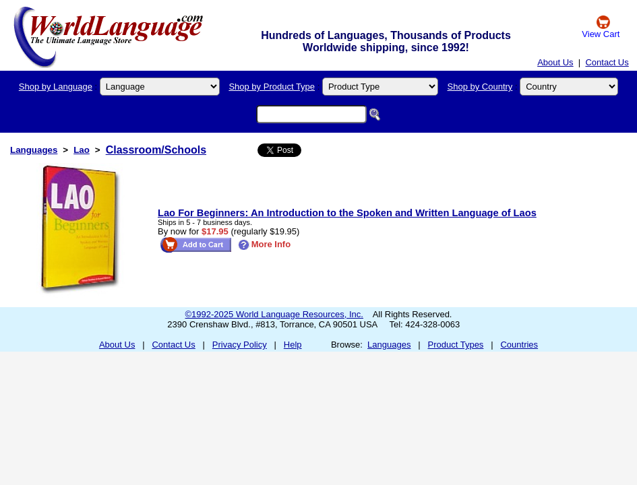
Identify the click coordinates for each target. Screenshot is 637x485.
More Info (264, 244)
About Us (555, 62)
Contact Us (606, 62)
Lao (81, 150)
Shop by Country (480, 87)
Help (293, 345)
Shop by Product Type (272, 87)
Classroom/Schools (156, 150)
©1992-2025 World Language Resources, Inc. (274, 314)
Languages (33, 150)
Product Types (456, 345)
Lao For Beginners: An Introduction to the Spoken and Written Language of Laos (347, 212)
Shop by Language (55, 87)
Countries (519, 345)
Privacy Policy (239, 345)
